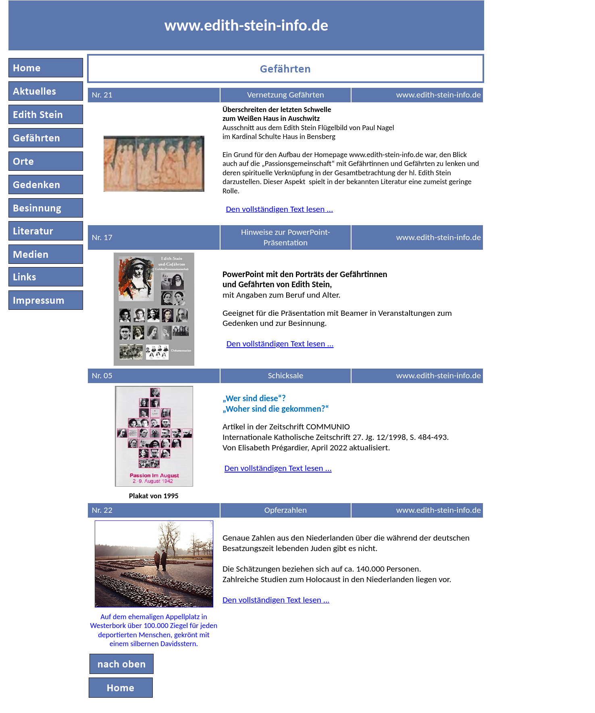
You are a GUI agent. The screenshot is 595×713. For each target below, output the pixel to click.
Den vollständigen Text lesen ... (280, 343)
